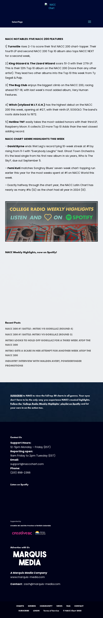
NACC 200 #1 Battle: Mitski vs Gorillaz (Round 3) (38, 334)
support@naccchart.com (27, 464)
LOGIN (36, 610)
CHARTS (20, 606)
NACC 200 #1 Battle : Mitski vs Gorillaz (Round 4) (39, 328)
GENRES (32, 606)
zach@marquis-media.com (42, 584)
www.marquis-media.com (27, 577)
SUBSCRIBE (23, 610)
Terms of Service (51, 610)
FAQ (68, 606)
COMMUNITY (46, 606)
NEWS (59, 606)
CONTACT (78, 606)
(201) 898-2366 (20, 472)
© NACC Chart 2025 (72, 610)
